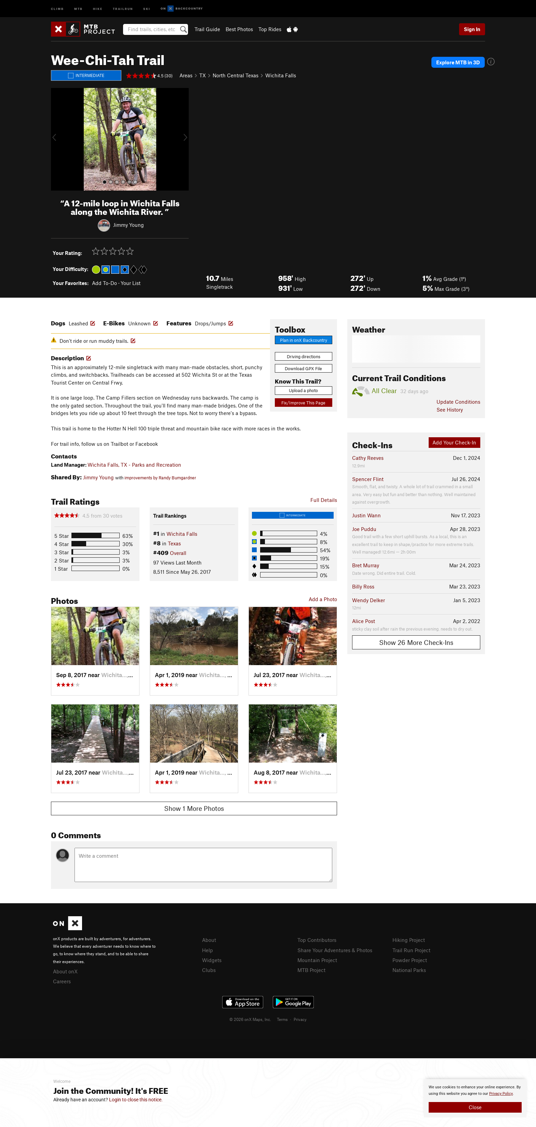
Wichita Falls (280, 75)
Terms (282, 1019)
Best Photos (239, 29)
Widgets (212, 960)
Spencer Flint (368, 479)
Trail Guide (207, 29)
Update (458, 402)
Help (207, 950)
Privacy (300, 1019)
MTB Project (311, 970)
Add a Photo (323, 599)
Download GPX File (303, 368)
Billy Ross (363, 586)
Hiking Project (408, 940)
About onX (65, 971)
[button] (58, 139)
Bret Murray (365, 565)
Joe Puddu (364, 529)
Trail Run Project (411, 950)
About (209, 940)
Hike (98, 8)
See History (450, 409)
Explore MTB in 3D (458, 62)
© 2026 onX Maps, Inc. (250, 1019)
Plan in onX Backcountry (303, 340)
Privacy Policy (501, 1093)
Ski (146, 8)
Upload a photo (303, 390)
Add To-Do (104, 283)
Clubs (209, 970)
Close (475, 1107)
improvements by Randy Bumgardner (160, 477)
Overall (178, 553)
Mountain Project (317, 960)
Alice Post (363, 621)
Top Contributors (316, 940)
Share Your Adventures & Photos (334, 950)
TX (202, 75)
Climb (57, 8)
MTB (78, 8)
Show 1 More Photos (194, 808)
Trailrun (123, 8)
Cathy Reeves (368, 458)
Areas (185, 75)
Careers (62, 981)
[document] (475, 1098)
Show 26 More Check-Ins (416, 642)
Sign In (472, 29)
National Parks (409, 970)
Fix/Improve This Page (303, 402)
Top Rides (269, 29)
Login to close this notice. (136, 1099)
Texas (174, 543)
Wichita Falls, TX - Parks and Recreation (134, 465)
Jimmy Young (128, 224)
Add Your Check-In (454, 442)
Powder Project (409, 960)
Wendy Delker (368, 600)
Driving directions (303, 356)
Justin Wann (366, 515)
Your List (130, 283)
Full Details (323, 500)
